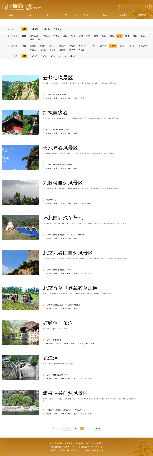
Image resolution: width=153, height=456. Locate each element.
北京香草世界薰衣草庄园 (70, 288)
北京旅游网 (21, 6)
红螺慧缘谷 (55, 113)
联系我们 (99, 443)
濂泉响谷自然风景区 (65, 393)
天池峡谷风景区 (60, 148)
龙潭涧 (50, 358)
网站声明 (79, 443)
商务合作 (68, 443)
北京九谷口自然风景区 (68, 253)
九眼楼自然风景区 (63, 183)
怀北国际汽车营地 (63, 218)
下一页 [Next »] (97, 428)
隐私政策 (89, 443)
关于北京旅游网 (56, 443)
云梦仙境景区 (58, 78)
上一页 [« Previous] (66, 428)
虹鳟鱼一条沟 (58, 323)
